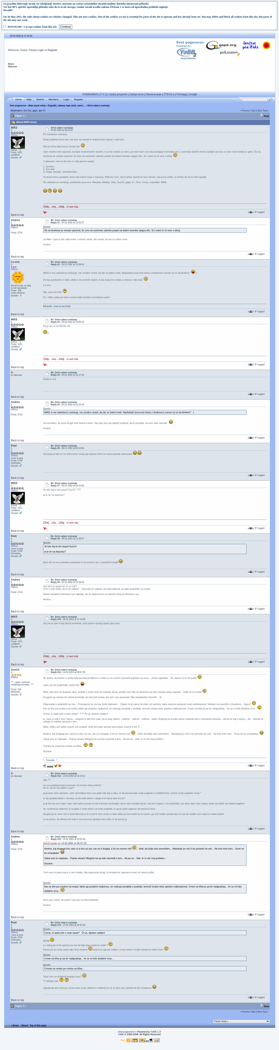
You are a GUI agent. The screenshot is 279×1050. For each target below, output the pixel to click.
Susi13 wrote (50, 843)
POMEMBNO (90, 94)
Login (40, 50)
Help (29, 99)
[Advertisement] (139, 80)
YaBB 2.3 (155, 1031)
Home (18, 99)
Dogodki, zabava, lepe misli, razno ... (67, 105)
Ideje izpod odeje (37, 105)
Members (53, 99)
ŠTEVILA (169, 94)
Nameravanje (154, 94)
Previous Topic (249, 110)
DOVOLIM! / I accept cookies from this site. (32, 26)
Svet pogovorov (18, 105)
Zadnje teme (136, 94)
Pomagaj (182, 94)
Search (40, 99)
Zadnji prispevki (118, 94)
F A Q (103, 94)
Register (53, 50)
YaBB (121, 1034)
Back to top (17, 214)
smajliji (193, 94)
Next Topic (262, 110)
